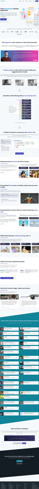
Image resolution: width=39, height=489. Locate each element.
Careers (25, 486)
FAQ (17, 486)
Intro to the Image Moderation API (9, 304)
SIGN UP (24, 443)
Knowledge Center (34, 486)
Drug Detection (11, 487)
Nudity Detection (11, 485)
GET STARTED (3, 19)
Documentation (18, 485)
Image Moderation (3, 485)
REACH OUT (2, 172)
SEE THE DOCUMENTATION (18, 443)
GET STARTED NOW (19, 153)
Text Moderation (3, 487)
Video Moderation (3, 486)
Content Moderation (34, 485)
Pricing (17, 487)
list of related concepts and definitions (20, 122)
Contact (25, 487)
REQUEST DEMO (19, 463)
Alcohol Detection (11, 486)
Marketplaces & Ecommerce (35, 487)
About (25, 485)
